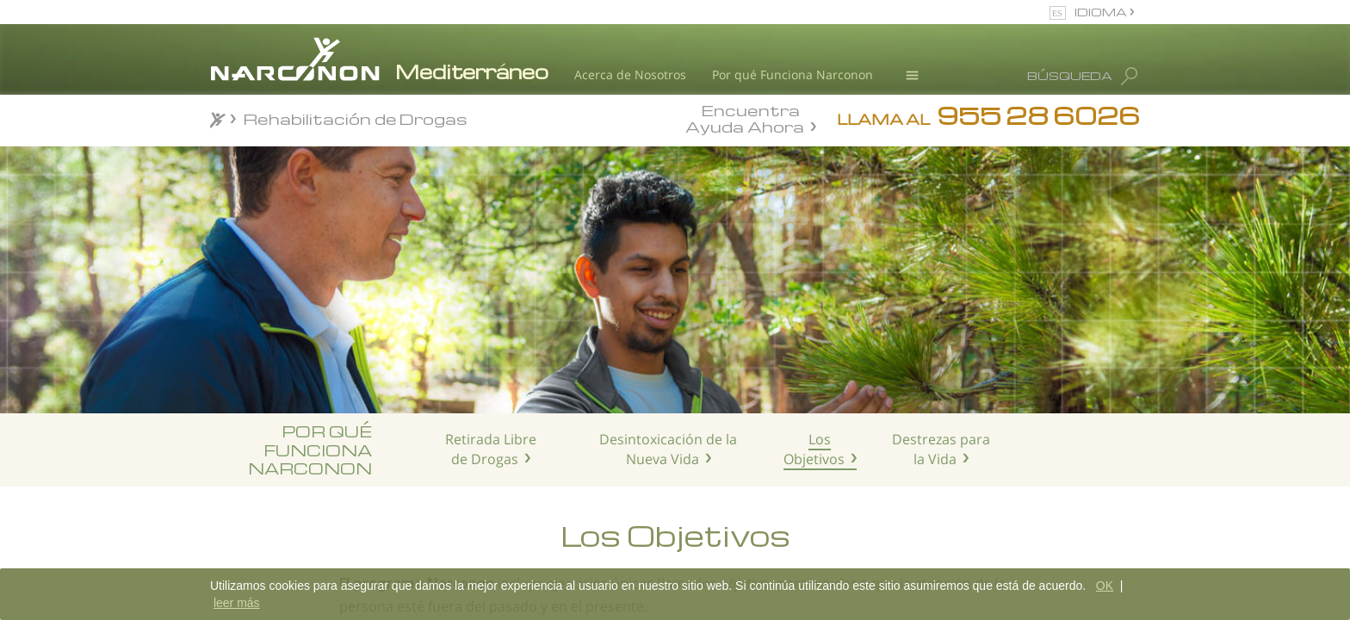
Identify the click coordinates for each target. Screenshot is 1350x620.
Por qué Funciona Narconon (792, 74)
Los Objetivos (814, 449)
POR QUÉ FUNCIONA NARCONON (310, 450)
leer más (237, 603)
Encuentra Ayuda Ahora (744, 117)
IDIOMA (1102, 11)
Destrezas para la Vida (941, 449)
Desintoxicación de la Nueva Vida (668, 449)
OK (1104, 585)
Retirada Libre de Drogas (490, 449)
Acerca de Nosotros (630, 74)
